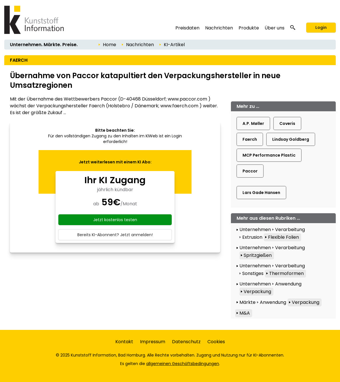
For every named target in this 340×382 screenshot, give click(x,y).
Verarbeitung (290, 229)
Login (321, 27)
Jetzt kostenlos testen (115, 220)
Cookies (216, 341)
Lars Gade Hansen (261, 192)
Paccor (250, 171)
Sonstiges (253, 273)
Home (109, 44)
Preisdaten (187, 28)
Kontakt (124, 341)
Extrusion (252, 237)
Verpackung (257, 291)
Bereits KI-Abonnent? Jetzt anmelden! (115, 235)
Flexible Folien (283, 237)
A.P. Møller (253, 123)
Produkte (249, 28)
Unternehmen (255, 229)
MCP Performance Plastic (269, 155)
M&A (244, 313)
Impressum (152, 341)
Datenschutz (186, 341)
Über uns (274, 28)
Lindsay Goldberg (290, 139)
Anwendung (288, 284)
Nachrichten (219, 28)
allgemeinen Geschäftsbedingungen (182, 363)
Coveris (287, 123)
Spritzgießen (258, 255)
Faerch (250, 139)
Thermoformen (286, 273)
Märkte (247, 302)
